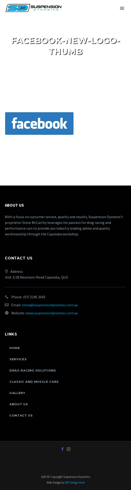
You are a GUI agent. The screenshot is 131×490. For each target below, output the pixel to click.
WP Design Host (75, 482)
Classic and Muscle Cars (34, 381)
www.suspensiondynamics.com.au (52, 313)
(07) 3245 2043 (34, 297)
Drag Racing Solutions (32, 370)
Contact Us (21, 415)
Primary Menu (122, 8)
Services (18, 359)
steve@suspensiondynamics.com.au (50, 305)
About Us (18, 404)
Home (14, 348)
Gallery (17, 393)
